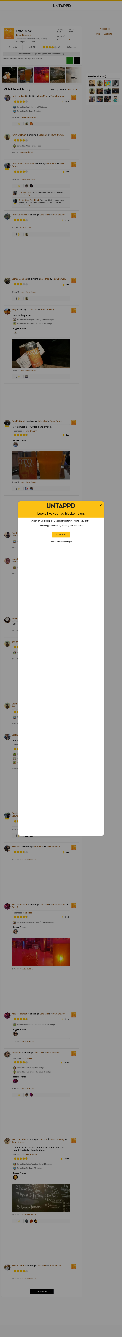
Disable (61, 534)
